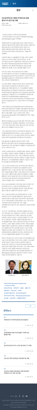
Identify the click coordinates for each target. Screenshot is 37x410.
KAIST (5, 4)
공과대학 (13, 298)
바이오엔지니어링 (9, 295)
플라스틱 (28, 288)
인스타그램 (23, 396)
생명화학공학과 (22, 298)
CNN (20, 290)
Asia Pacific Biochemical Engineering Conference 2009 (15, 284)
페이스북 (20, 396)
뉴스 (14, 3)
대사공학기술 (8, 288)
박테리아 (16, 288)
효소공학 (14, 290)
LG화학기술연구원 (10, 293)
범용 (22, 288)
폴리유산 (7, 290)
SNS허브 (12, 396)
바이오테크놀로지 (21, 293)
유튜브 (26, 396)
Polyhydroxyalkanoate (23, 295)
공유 (33, 10)
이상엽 (6, 298)
